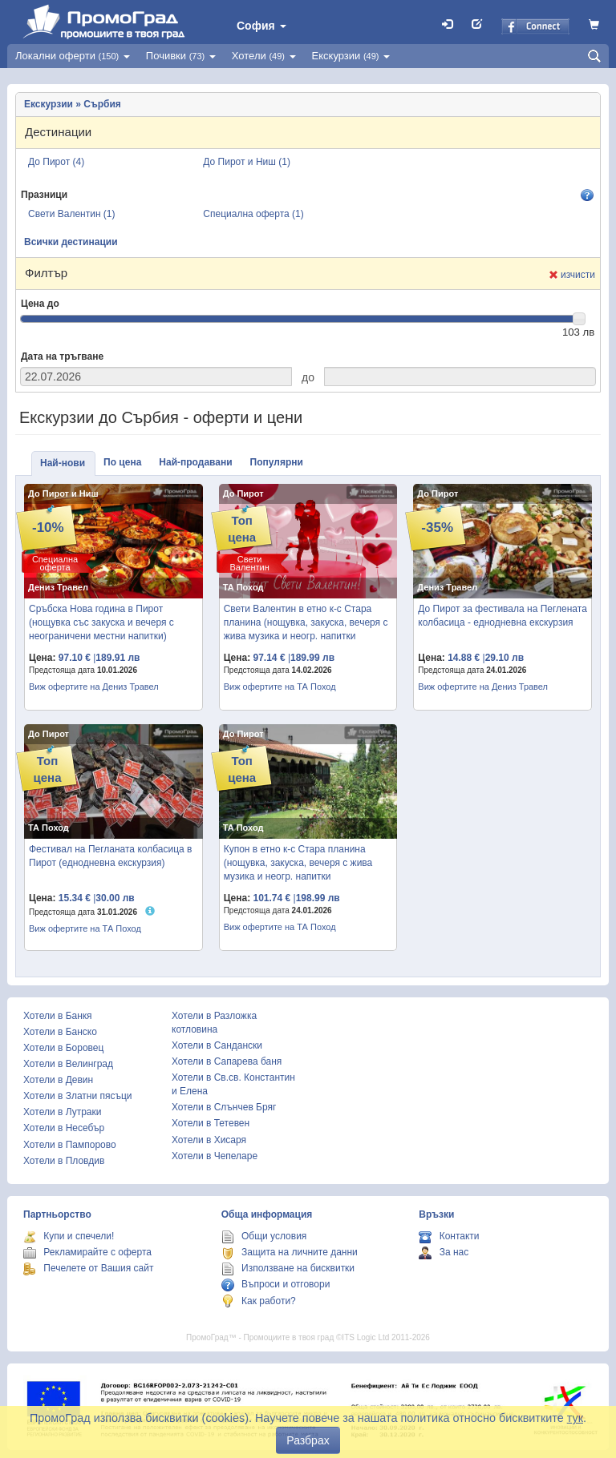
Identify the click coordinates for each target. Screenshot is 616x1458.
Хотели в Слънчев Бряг (224, 1107)
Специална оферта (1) (253, 214)
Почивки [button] (181, 56)
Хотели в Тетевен (210, 1123)
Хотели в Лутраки (62, 1112)
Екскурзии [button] (351, 56)
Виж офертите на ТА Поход (280, 686)
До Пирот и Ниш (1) (246, 161)
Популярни (276, 462)
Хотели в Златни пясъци (77, 1096)
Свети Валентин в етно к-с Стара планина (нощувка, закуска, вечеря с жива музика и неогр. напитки (306, 622)
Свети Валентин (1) (72, 214)
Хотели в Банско (60, 1031)
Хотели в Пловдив (63, 1160)
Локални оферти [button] (72, 56)
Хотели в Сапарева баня (227, 1061)
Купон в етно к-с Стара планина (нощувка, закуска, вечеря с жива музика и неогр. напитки (298, 863)
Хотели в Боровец (63, 1047)
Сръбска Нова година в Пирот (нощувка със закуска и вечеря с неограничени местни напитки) (101, 622)
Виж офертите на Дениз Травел (94, 686)
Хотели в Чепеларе (214, 1156)
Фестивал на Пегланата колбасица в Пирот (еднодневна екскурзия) (110, 856)
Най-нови (62, 463)
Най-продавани (195, 462)
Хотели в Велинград (68, 1063)
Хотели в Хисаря (209, 1140)
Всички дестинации (71, 242)
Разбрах (307, 1440)
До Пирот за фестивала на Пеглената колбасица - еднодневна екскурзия (502, 615)
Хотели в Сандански (217, 1045)
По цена (122, 462)
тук (575, 1418)
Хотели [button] (264, 56)
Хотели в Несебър (63, 1128)
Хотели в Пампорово (69, 1144)
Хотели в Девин (58, 1079)
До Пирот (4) (56, 161)
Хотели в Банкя (57, 1015)
